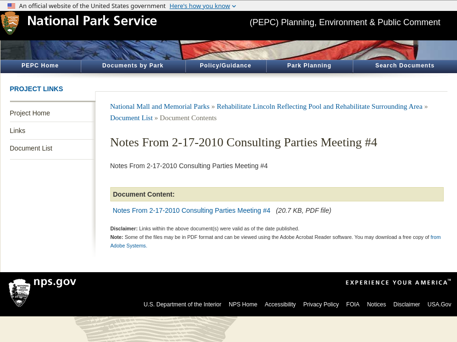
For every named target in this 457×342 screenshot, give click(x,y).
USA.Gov (439, 304)
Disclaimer (406, 304)
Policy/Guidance (225, 65)
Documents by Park (133, 65)
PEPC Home (39, 65)
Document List (31, 148)
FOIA (353, 304)
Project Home (30, 113)
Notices (376, 304)
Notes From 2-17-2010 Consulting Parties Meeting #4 (192, 210)
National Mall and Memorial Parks (160, 106)
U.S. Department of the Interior (182, 304)
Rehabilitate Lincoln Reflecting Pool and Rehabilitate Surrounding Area (320, 106)
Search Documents (405, 65)
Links (18, 130)
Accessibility (280, 304)
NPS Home (243, 304)
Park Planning (309, 65)
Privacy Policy (321, 304)
